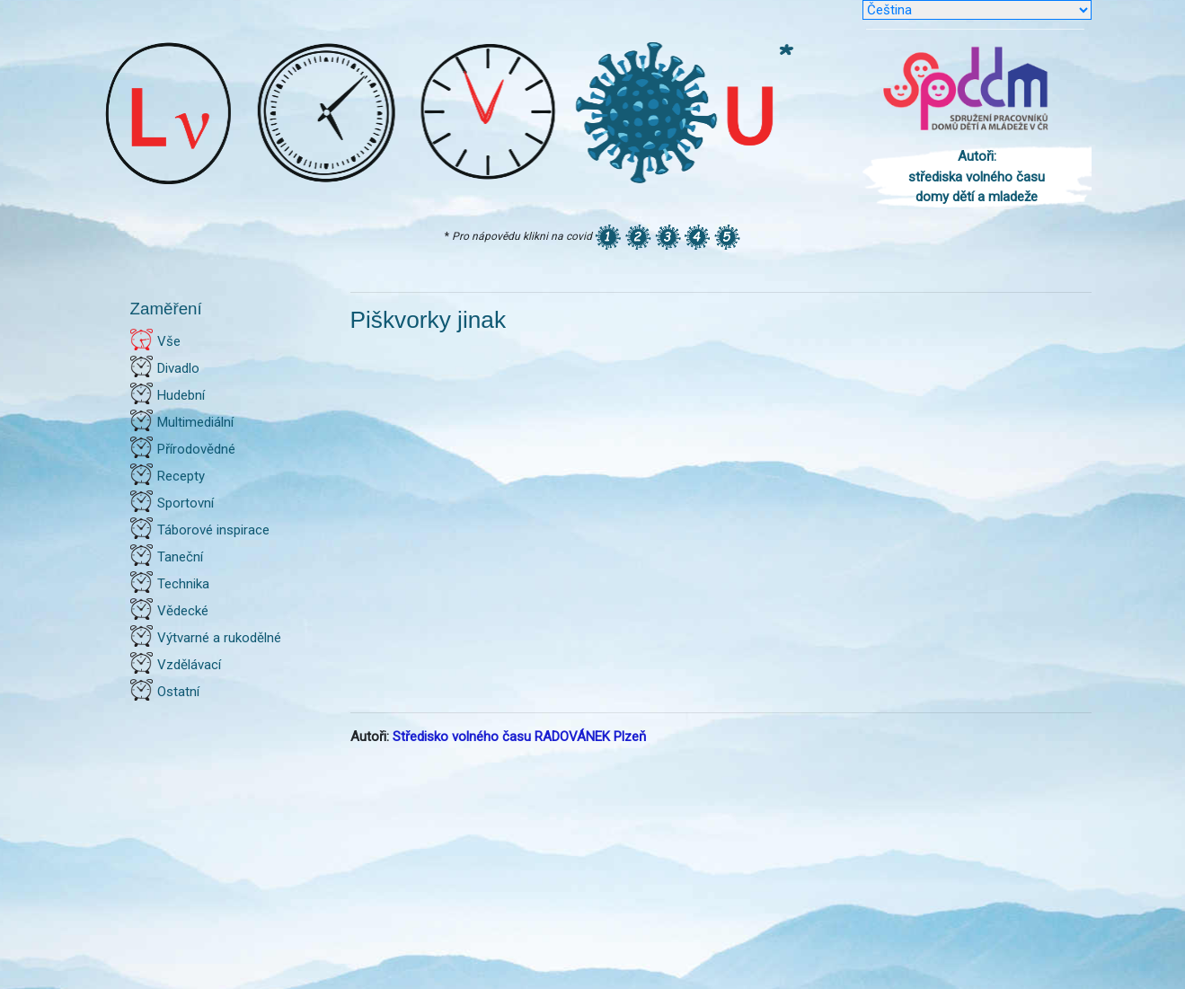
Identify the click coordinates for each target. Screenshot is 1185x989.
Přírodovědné (196, 449)
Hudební (181, 395)
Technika (183, 584)
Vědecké (182, 611)
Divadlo (178, 368)
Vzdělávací (189, 665)
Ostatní (178, 692)
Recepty (181, 476)
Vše (169, 341)
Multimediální (195, 422)
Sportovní (185, 503)
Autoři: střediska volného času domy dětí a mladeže (976, 176)
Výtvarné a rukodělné (219, 638)
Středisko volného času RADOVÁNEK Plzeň (519, 737)
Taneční (180, 557)
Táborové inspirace (213, 530)
